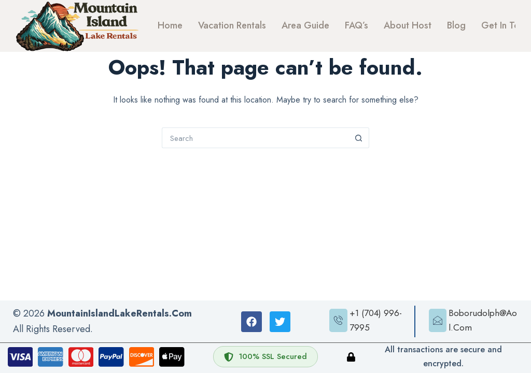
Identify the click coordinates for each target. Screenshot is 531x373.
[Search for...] (255, 137)
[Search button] (358, 137)
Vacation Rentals (232, 25)
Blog (456, 25)
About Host (407, 25)
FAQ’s (356, 25)
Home (170, 25)
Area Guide (305, 25)
